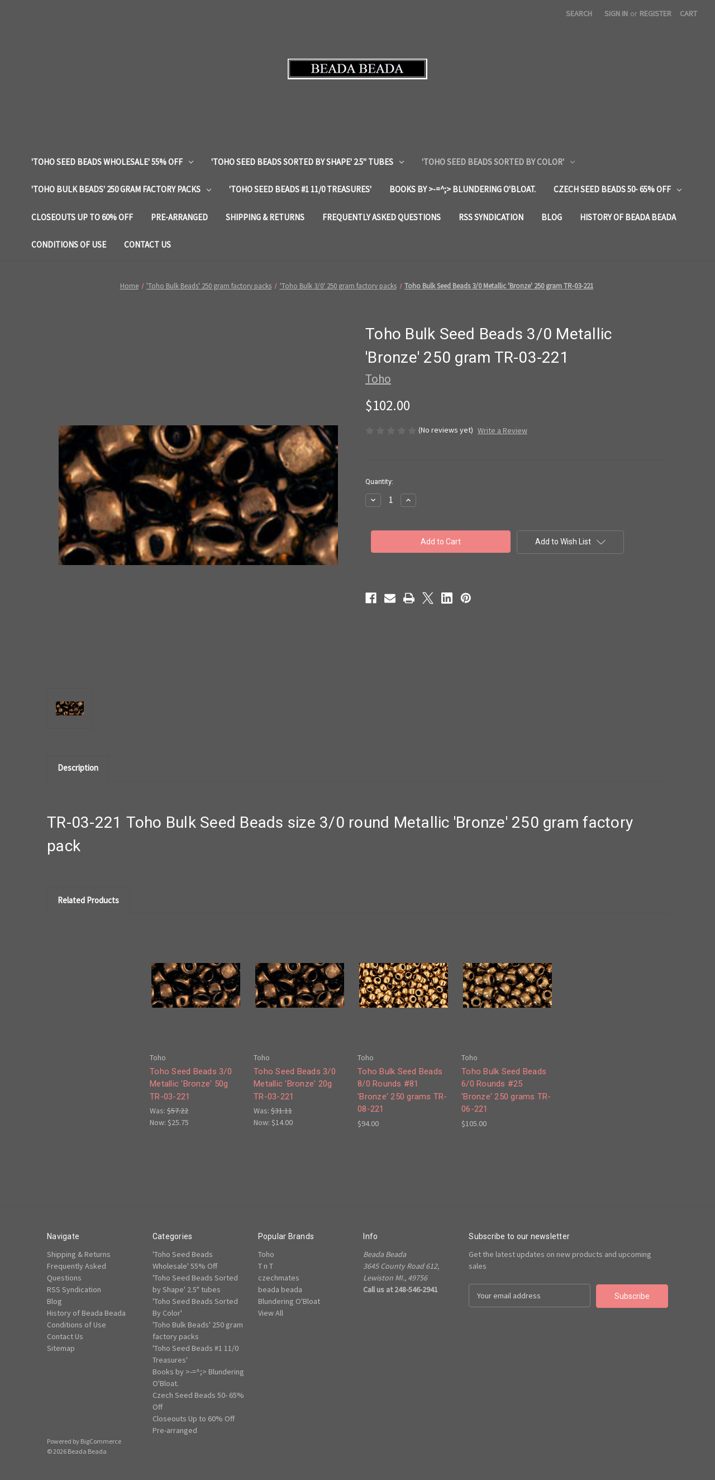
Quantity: (379, 481)
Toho (266, 1254)
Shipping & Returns (265, 217)
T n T (265, 1266)
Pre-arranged (179, 217)
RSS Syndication (491, 217)
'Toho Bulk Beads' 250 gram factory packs (121, 189)
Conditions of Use (68, 244)
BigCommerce (100, 1441)
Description (78, 767)
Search (579, 13)
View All (270, 1313)
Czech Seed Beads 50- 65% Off (617, 189)
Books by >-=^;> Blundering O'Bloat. (462, 189)
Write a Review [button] (502, 430)
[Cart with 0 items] (688, 13)
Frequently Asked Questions (381, 217)
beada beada (280, 1289)
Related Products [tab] (88, 900)
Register (655, 13)
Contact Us (147, 244)
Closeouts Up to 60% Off (82, 217)
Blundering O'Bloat (289, 1301)
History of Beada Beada (628, 217)
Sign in (616, 13)
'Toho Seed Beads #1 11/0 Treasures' (300, 189)
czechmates (278, 1278)
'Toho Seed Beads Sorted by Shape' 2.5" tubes (307, 161)
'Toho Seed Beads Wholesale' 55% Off (112, 161)
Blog (551, 217)
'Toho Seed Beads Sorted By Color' (498, 161)
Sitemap (61, 1348)
